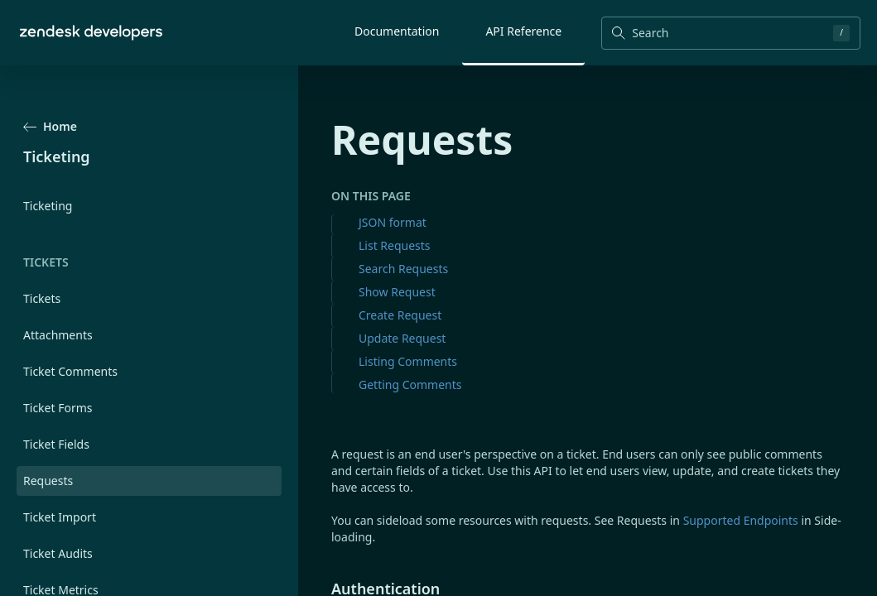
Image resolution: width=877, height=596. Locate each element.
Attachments (58, 335)
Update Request (402, 338)
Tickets (41, 298)
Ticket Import (59, 517)
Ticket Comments (70, 371)
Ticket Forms (58, 408)
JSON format (392, 222)
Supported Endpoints (740, 520)
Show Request (397, 292)
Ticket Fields (56, 444)
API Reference (523, 31)
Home (50, 126)
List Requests (395, 245)
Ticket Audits (58, 553)
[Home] (91, 32)
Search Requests (403, 268)
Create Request (400, 315)
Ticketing (47, 206)
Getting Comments (410, 384)
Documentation (396, 31)
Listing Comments (408, 361)
